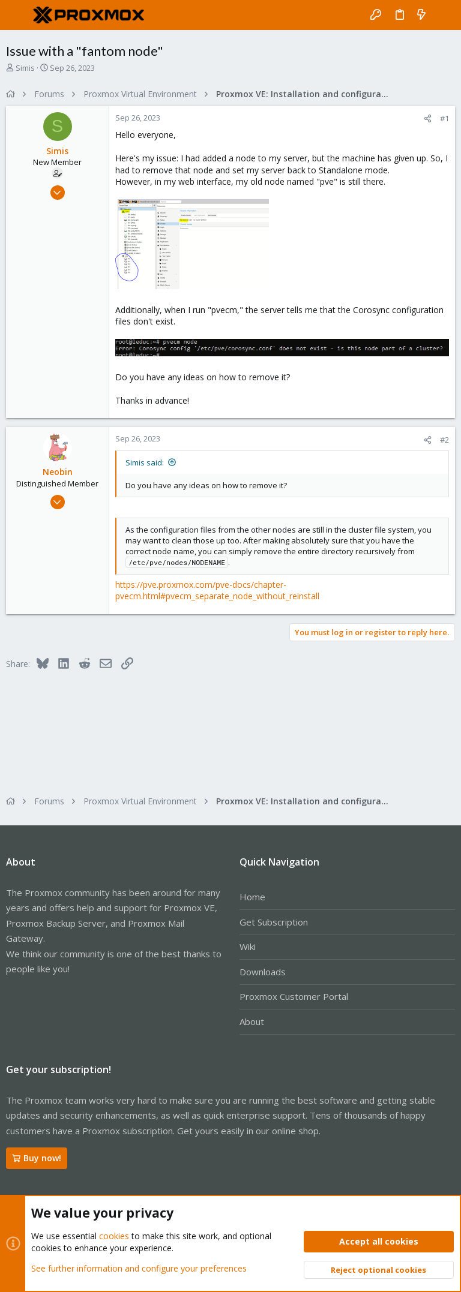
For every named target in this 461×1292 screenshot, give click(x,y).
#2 (444, 439)
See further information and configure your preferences (139, 1267)
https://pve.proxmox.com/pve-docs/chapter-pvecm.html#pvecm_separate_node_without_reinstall (217, 590)
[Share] (428, 118)
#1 (444, 118)
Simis (25, 67)
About (252, 1021)
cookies (114, 1236)
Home (252, 897)
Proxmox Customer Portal (294, 996)
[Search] (443, 15)
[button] (18, 15)
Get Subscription (274, 922)
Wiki (248, 947)
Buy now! (36, 1158)
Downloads (263, 972)
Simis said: (144, 462)
